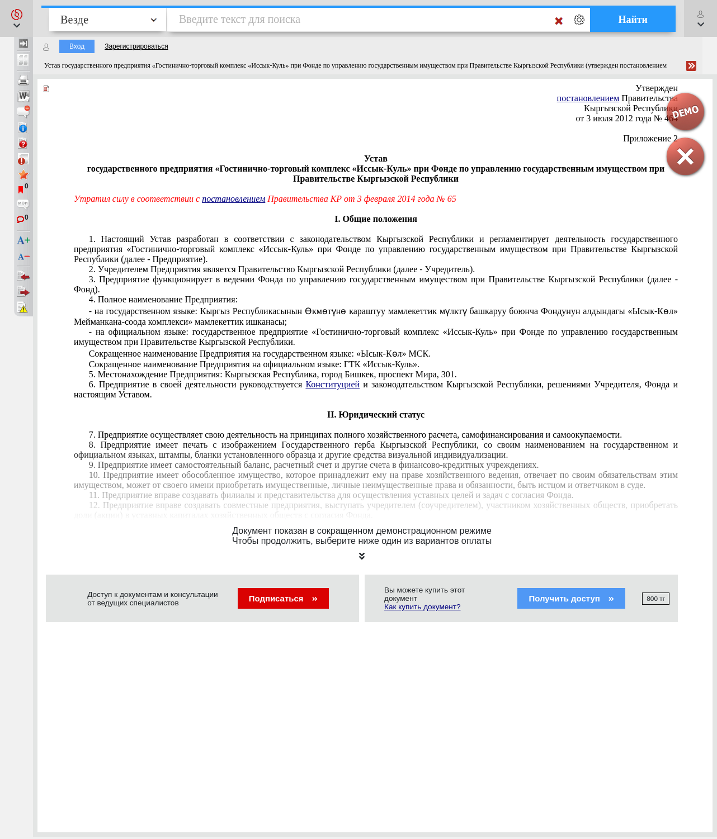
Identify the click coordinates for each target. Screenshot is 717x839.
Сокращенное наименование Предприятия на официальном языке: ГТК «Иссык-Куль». (254, 364)
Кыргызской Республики (631, 108)
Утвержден (656, 88)
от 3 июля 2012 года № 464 (627, 118)
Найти (633, 19)
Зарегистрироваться (136, 46)
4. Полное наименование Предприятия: (163, 299)
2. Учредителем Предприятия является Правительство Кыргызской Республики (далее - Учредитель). (282, 269)
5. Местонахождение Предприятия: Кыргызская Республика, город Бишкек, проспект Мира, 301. (273, 374)
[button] (16, 18)
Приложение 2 (650, 138)
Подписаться (283, 598)
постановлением (233, 198)
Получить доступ (571, 598)
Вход (76, 46)
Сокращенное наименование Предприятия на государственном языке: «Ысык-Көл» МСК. (260, 353)
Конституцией (332, 384)
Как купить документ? (422, 607)
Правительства (617, 98)
